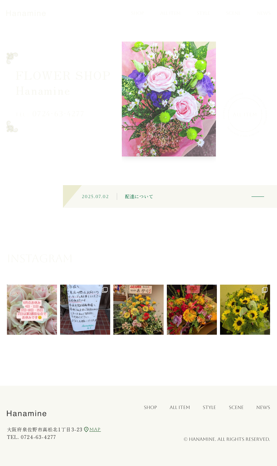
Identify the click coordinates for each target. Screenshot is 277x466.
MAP (92, 429)
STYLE (203, 13)
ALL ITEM (170, 13)
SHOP (137, 13)
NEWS (264, 13)
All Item (245, 114)
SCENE (233, 13)
